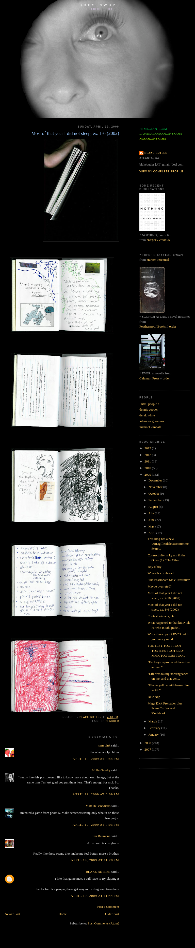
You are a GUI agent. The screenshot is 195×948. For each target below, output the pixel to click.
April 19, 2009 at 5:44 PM (96, 759)
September (156, 500)
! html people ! (149, 404)
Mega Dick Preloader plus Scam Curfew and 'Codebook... (165, 708)
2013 (148, 448)
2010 (148, 468)
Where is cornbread (160, 573)
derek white (147, 415)
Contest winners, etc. (161, 616)
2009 (148, 474)
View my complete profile (161, 171)
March (153, 721)
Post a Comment (108, 907)
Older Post (112, 914)
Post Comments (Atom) (103, 923)
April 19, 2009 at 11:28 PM (95, 860)
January (154, 734)
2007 (148, 749)
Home (63, 914)
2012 (148, 455)
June (152, 520)
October (154, 493)
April (152, 533)
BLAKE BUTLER (98, 872)
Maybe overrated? (159, 586)
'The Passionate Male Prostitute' (169, 580)
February (155, 728)
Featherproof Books (152, 326)
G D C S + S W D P (97, 5)
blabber (112, 721)
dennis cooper (148, 409)
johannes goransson (152, 421)
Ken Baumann (100, 836)
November (156, 487)
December (156, 480)
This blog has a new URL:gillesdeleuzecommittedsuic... (168, 544)
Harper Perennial (158, 240)
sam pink (104, 745)
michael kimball (150, 427)
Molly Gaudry (101, 770)
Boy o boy (154, 567)
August (154, 507)
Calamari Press (149, 378)
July (152, 513)
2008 (148, 743)
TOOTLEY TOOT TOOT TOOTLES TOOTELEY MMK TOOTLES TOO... (166, 650)
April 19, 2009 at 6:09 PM (96, 794)
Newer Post (12, 914)
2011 (148, 461)
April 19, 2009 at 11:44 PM (95, 896)
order (172, 326)
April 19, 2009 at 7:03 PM (96, 824)
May (152, 526)
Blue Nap (154, 697)
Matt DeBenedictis (98, 806)
